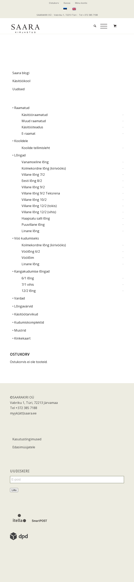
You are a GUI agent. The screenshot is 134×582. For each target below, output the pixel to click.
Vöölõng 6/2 (31, 251)
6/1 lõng (28, 278)
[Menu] (101, 22)
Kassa (67, 2)
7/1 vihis (28, 284)
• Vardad (18, 298)
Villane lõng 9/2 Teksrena (41, 193)
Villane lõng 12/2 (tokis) (39, 206)
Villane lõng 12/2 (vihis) (39, 212)
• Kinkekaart (21, 338)
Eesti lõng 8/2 (32, 181)
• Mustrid (19, 330)
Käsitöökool (21, 81)
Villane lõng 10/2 (34, 199)
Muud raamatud (34, 121)
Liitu (14, 490)
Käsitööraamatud (35, 115)
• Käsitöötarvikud (25, 314)
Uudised (18, 89)
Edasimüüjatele (23, 447)
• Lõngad (19, 155)
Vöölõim (28, 257)
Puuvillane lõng (33, 224)
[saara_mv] (55, 26)
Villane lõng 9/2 (33, 187)
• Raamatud (20, 108)
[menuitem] (54, 3)
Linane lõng (30, 231)
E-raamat (28, 133)
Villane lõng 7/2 (33, 174)
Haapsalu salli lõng (36, 218)
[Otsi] (93, 22)
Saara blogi (20, 73)
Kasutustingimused (26, 439)
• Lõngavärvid (22, 306)
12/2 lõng (29, 291)
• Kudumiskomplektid (28, 322)
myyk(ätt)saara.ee (23, 413)
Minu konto (81, 2)
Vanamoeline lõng (35, 162)
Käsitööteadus (32, 127)
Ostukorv (54, 2)
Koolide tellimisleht (36, 148)
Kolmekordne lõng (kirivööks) (44, 168)
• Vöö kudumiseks (25, 238)
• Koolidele (20, 141)
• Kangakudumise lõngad (31, 271)
